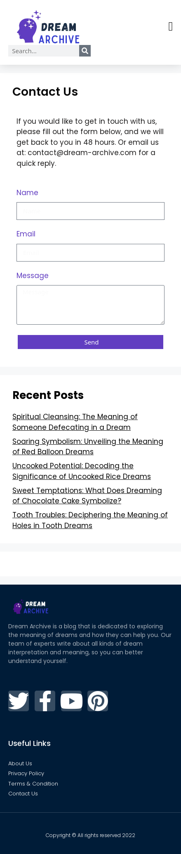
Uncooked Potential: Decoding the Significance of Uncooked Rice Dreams (81, 471)
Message (32, 276)
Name (27, 193)
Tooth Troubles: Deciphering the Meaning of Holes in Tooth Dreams (90, 520)
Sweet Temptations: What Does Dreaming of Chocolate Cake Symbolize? (87, 496)
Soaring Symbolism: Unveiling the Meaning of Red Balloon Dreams (87, 446)
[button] (170, 26)
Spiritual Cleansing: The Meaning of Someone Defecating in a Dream (75, 422)
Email (25, 234)
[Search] (85, 51)
